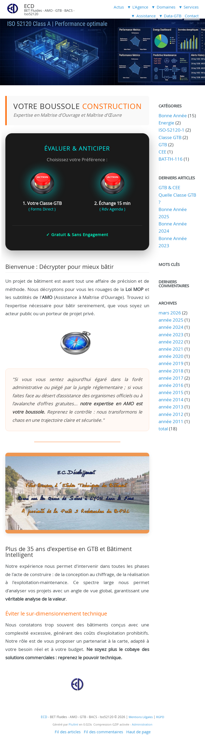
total (164, 429)
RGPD (160, 717)
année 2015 (171, 392)
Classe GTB (170, 137)
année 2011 (171, 421)
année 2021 (171, 349)
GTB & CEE (169, 187)
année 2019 (171, 363)
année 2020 (171, 356)
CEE (162, 152)
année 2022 (171, 342)
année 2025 (171, 320)
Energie (166, 123)
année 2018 (171, 371)
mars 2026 (170, 313)
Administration (142, 724)
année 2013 (171, 407)
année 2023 (171, 334)
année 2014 (171, 399)
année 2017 (171, 378)
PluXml (73, 724)
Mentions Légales (141, 717)
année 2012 (171, 414)
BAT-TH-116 (171, 159)
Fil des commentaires (103, 731)
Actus (119, 7)
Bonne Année (173, 115)
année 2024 (171, 327)
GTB (163, 144)
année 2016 (171, 385)
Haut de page (138, 731)
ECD (29, 6)
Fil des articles (68, 731)
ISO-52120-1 (171, 130)
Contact (192, 15)
